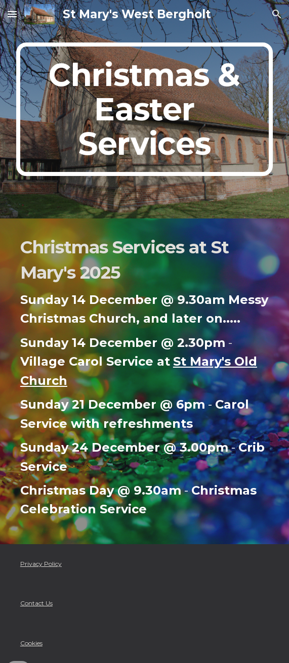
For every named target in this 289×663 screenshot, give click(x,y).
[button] (12, 14)
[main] (144, 109)
